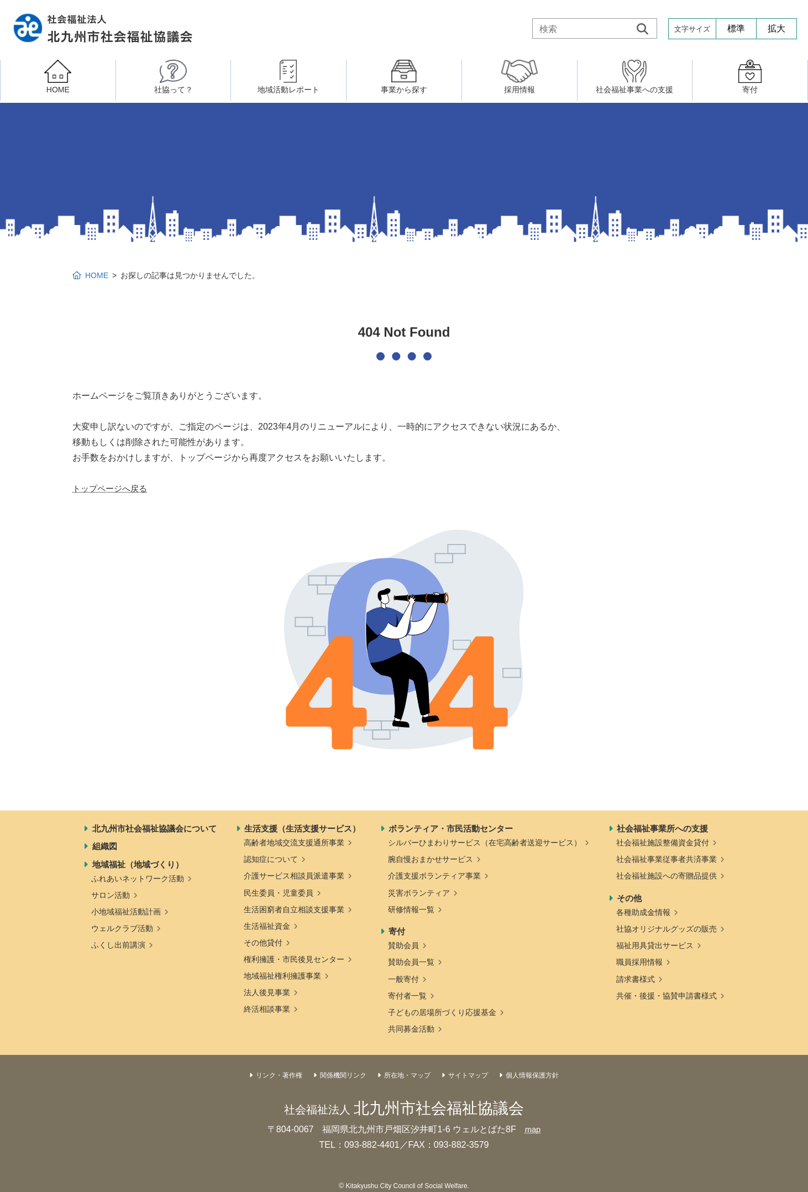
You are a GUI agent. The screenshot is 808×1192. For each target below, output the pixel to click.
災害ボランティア (419, 892)
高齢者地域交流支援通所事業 (294, 842)
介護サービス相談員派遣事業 (294, 875)
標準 (736, 28)
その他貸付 (263, 942)
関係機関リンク (343, 1075)
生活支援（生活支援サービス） (302, 828)
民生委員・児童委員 (278, 892)
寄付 (397, 931)
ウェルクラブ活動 (122, 928)
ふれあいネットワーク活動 (137, 878)
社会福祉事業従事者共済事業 (666, 859)
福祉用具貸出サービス (655, 945)
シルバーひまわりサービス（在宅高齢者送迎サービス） (484, 842)
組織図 (104, 846)
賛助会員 (403, 945)
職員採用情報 (639, 962)
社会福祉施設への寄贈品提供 (666, 875)
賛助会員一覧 (411, 962)
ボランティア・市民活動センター (451, 828)
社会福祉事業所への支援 (662, 828)
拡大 (776, 28)
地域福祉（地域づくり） (137, 864)
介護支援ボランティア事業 (434, 875)
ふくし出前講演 (118, 944)
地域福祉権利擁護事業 (282, 975)
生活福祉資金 (267, 926)
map (532, 1129)
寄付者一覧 (407, 995)
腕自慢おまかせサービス (430, 859)
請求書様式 (635, 979)
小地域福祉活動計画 (126, 911)
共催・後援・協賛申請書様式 (666, 995)
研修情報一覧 (411, 909)
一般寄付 (403, 979)
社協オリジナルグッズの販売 (666, 928)
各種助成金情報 (643, 912)
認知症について (271, 859)
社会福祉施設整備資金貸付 (662, 842)
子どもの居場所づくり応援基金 (442, 1012)
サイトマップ (468, 1075)
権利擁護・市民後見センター (294, 959)
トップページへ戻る (112, 488)
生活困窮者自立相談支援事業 (294, 909)
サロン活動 (110, 895)
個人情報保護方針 (532, 1075)
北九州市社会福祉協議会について (154, 828)
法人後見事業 (267, 992)
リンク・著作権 (279, 1075)
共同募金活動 (411, 1028)
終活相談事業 (267, 1009)
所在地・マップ (407, 1075)
